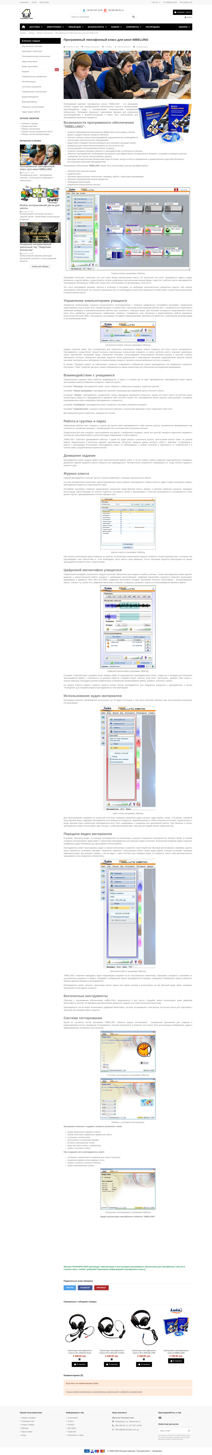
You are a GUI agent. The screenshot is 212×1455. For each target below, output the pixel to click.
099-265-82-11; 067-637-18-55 (128, 1425)
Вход (24, 1435)
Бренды (25, 1428)
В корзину (80, 1364)
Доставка (72, 1428)
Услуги (34, 2)
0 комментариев (142, 47)
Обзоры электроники (92, 47)
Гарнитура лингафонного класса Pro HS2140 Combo (111, 1351)
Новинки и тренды (30, 123)
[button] (36, 26)
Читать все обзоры (40, 266)
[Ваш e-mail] (172, 1430)
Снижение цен (28, 1421)
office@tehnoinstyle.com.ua (127, 1429)
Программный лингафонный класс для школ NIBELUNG (37, 168)
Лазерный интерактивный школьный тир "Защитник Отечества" (35, 247)
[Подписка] (189, 1430)
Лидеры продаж (29, 1418)
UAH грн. (156, 2)
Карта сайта (44, 2)
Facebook (85, 1288)
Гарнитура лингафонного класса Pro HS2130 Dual (79, 1351)
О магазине (24, 2)
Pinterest (101, 1288)
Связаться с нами (76, 1435)
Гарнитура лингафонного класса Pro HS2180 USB (144, 1351)
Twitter (70, 1288)
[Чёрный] (79, 1359)
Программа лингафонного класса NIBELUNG (176, 1351)
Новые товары (28, 1425)
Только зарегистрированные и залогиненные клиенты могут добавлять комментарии (104, 1392)
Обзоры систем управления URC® (37, 131)
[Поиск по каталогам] (133, 17)
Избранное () (170, 2)
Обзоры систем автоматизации (35, 134)
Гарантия (72, 1432)
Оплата (71, 1425)
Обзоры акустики (29, 126)
